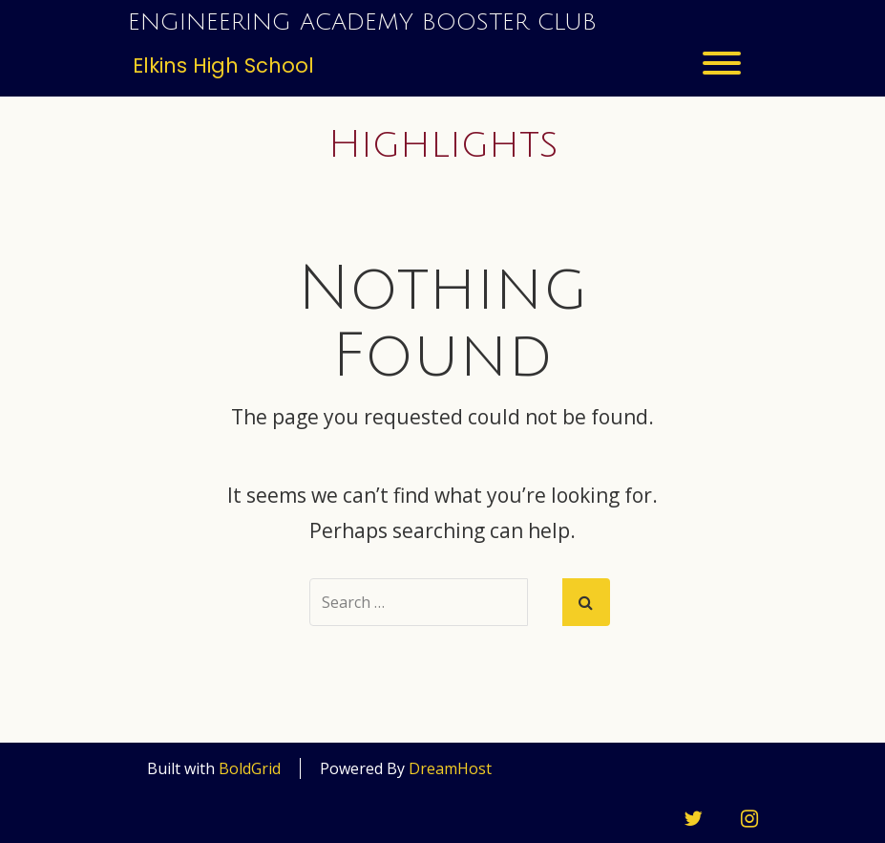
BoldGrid (250, 768)
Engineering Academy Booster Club (362, 22)
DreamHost (450, 768)
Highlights (443, 144)
